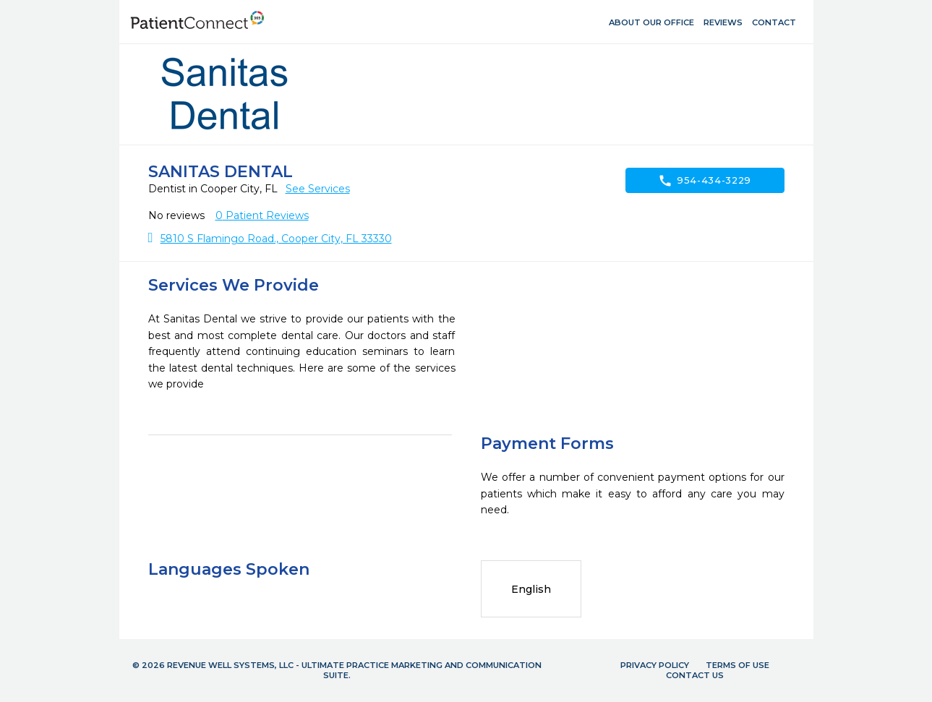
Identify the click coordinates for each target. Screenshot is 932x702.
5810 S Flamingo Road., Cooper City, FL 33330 (276, 238)
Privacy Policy (654, 665)
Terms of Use (737, 665)
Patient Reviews (262, 215)
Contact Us (695, 675)
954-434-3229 (704, 181)
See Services (318, 188)
